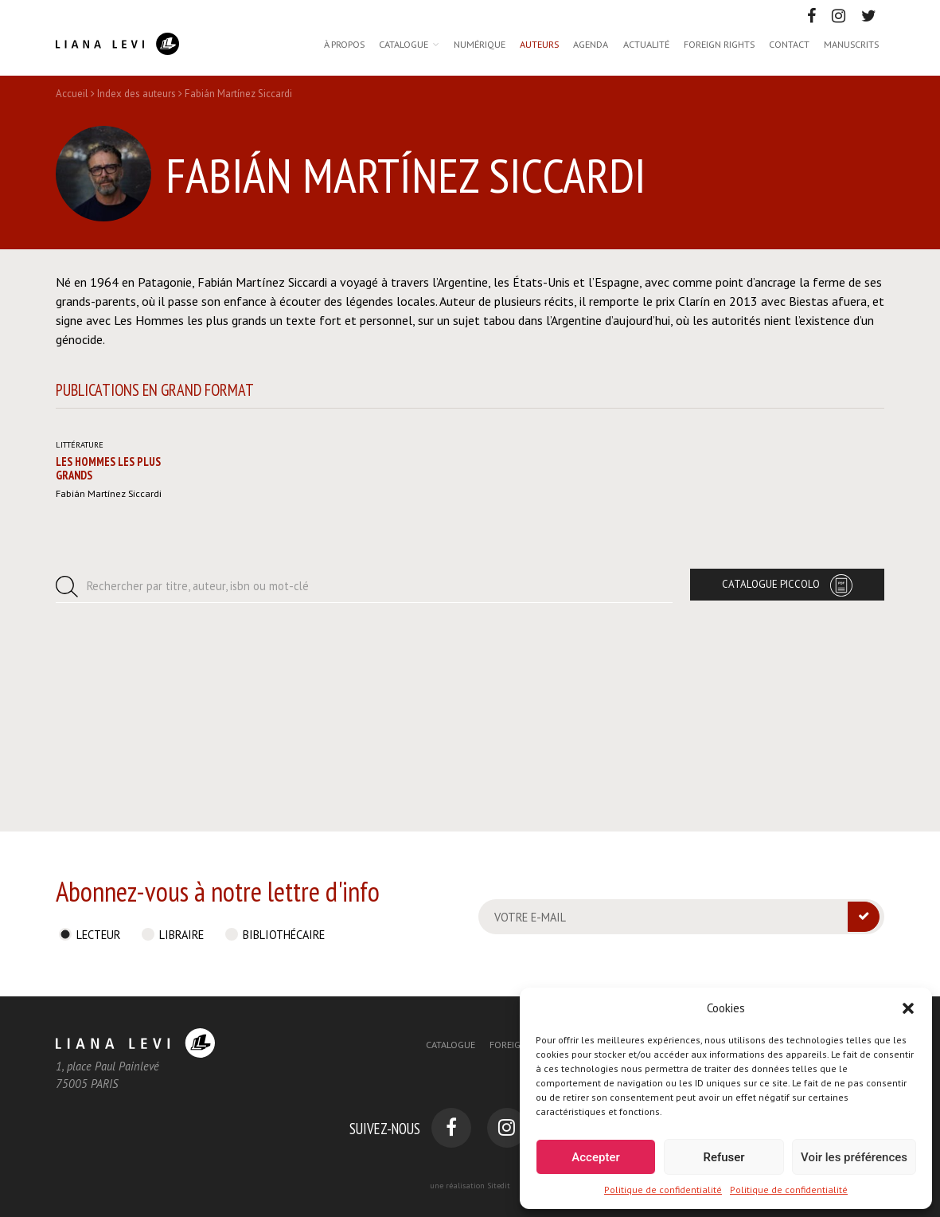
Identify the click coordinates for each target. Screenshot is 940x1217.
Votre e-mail (530, 917)
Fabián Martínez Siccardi (109, 677)
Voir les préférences (854, 1157)
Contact (789, 43)
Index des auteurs (136, 93)
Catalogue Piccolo (771, 769)
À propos (344, 43)
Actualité (646, 43)
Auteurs (539, 43)
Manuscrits (851, 43)
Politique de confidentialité (663, 1189)
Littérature (79, 629)
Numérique (479, 43)
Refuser (723, 1157)
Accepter (595, 1157)
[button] (908, 1008)
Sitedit (498, 1185)
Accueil (72, 93)
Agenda (590, 43)
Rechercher (198, 770)
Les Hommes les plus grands (108, 653)
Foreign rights (719, 43)
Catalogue (403, 43)
